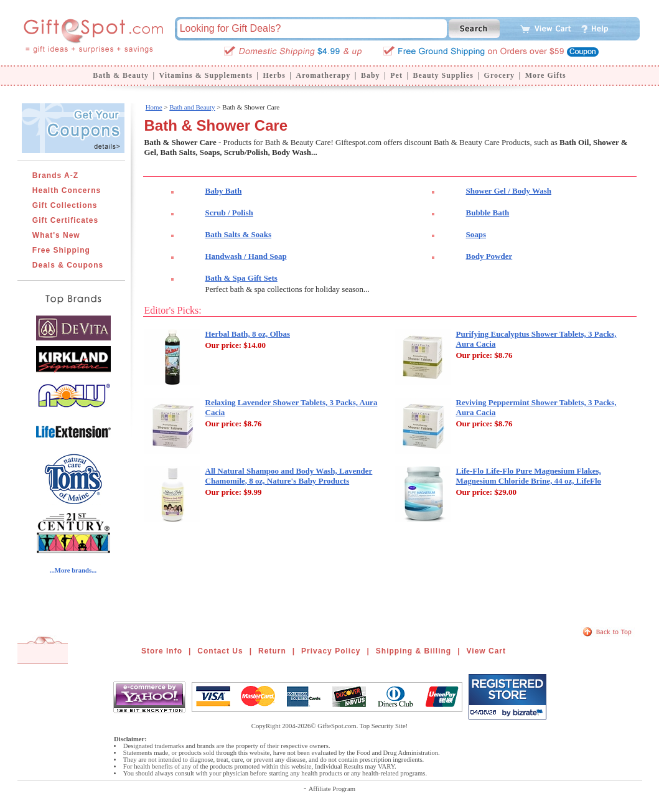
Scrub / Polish (229, 212)
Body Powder (489, 256)
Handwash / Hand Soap (246, 256)
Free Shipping (61, 250)
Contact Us (220, 651)
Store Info (161, 651)
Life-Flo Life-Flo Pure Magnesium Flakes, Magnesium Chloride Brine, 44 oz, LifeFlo (529, 475)
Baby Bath (223, 190)
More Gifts (545, 75)
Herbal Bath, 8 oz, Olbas (248, 334)
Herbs (274, 75)
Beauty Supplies (443, 75)
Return (272, 651)
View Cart (486, 651)
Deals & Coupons (67, 265)
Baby (370, 75)
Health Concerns (66, 190)
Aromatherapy (323, 75)
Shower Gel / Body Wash (509, 190)
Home (154, 107)
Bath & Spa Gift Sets (241, 278)
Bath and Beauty (192, 107)
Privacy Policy (330, 651)
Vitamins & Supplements (206, 75)
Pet (396, 75)
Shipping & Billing (413, 651)
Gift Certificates (65, 220)
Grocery (499, 75)
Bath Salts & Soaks (238, 234)
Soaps (476, 234)
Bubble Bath (488, 212)
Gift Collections (65, 205)
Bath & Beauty (121, 75)
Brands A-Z (55, 175)
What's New (56, 235)
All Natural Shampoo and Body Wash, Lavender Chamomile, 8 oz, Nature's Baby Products (289, 475)
